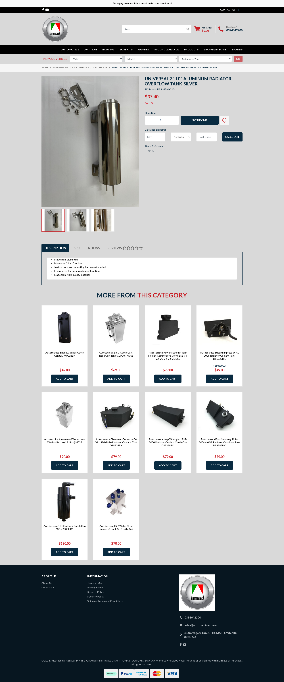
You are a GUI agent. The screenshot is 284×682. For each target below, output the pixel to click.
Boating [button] (108, 49)
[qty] (155, 136)
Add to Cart (65, 378)
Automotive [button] (70, 49)
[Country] (181, 136)
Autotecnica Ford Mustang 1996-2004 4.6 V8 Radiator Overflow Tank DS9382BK (219, 442)
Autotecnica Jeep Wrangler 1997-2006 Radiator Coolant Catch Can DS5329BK (168, 442)
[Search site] (187, 29)
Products (191, 49)
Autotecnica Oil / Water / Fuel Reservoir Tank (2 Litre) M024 (116, 527)
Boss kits (126, 49)
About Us (46, 582)
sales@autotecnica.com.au (201, 625)
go (238, 58)
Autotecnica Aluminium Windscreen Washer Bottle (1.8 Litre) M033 (64, 441)
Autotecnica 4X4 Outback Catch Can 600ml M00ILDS (64, 527)
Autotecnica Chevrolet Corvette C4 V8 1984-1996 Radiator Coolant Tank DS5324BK (116, 442)
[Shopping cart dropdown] (203, 29)
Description (55, 248)
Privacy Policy (95, 587)
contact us (227, 9)
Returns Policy (95, 591)
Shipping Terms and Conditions (105, 601)
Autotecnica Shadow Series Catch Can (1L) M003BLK (64, 354)
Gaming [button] (143, 49)
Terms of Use (95, 582)
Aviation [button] (90, 49)
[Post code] (206, 136)
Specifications (87, 248)
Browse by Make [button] (215, 49)
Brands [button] (237, 49)
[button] (224, 120)
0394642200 (234, 30)
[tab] (55, 248)
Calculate (232, 136)
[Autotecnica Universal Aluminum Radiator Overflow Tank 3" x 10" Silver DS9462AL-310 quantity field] (162, 120)
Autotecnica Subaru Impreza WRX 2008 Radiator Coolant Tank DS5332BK (219, 355)
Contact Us (48, 587)
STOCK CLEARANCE (166, 49)
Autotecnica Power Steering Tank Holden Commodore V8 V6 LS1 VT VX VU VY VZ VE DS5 (167, 355)
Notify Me (199, 120)
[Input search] (153, 29)
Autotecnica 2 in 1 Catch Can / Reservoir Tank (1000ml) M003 (116, 354)
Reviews (125, 248)
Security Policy (95, 596)
